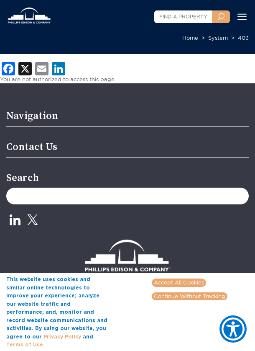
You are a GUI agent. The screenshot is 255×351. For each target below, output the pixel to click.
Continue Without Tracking (189, 296)
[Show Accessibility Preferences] (233, 329)
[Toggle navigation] (242, 16)
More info (58, 344)
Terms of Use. (25, 344)
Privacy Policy (62, 336)
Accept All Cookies (179, 282)
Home (190, 38)
